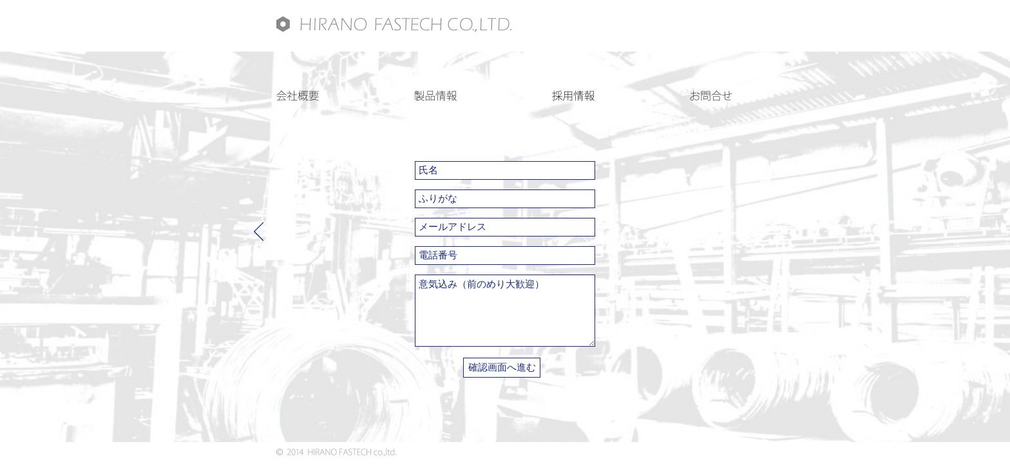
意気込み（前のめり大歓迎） (505, 311)
